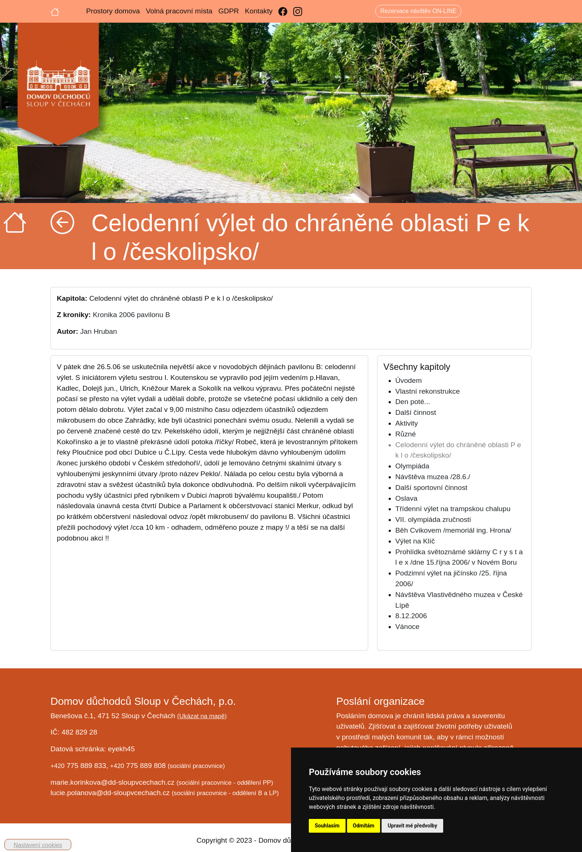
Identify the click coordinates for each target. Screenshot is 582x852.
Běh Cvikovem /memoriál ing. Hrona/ (453, 530)
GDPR (228, 11)
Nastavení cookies (38, 845)
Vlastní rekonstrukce (427, 391)
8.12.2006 (411, 616)
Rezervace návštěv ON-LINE (418, 11)
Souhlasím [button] (327, 826)
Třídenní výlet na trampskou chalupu (452, 509)
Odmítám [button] (364, 826)
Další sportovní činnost (431, 487)
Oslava (406, 498)
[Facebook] (282, 11)
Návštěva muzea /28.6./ (432, 477)
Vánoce (407, 626)
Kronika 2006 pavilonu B (131, 315)
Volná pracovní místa (179, 11)
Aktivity (406, 423)
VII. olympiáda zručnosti (433, 519)
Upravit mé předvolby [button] (412, 826)
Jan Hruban (98, 331)
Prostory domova (113, 11)
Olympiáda (412, 466)
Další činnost (415, 412)
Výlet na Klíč (415, 541)
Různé (405, 434)
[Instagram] (297, 11)
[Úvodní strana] (54, 11)
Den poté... (412, 402)
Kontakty (259, 11)
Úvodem (408, 380)
